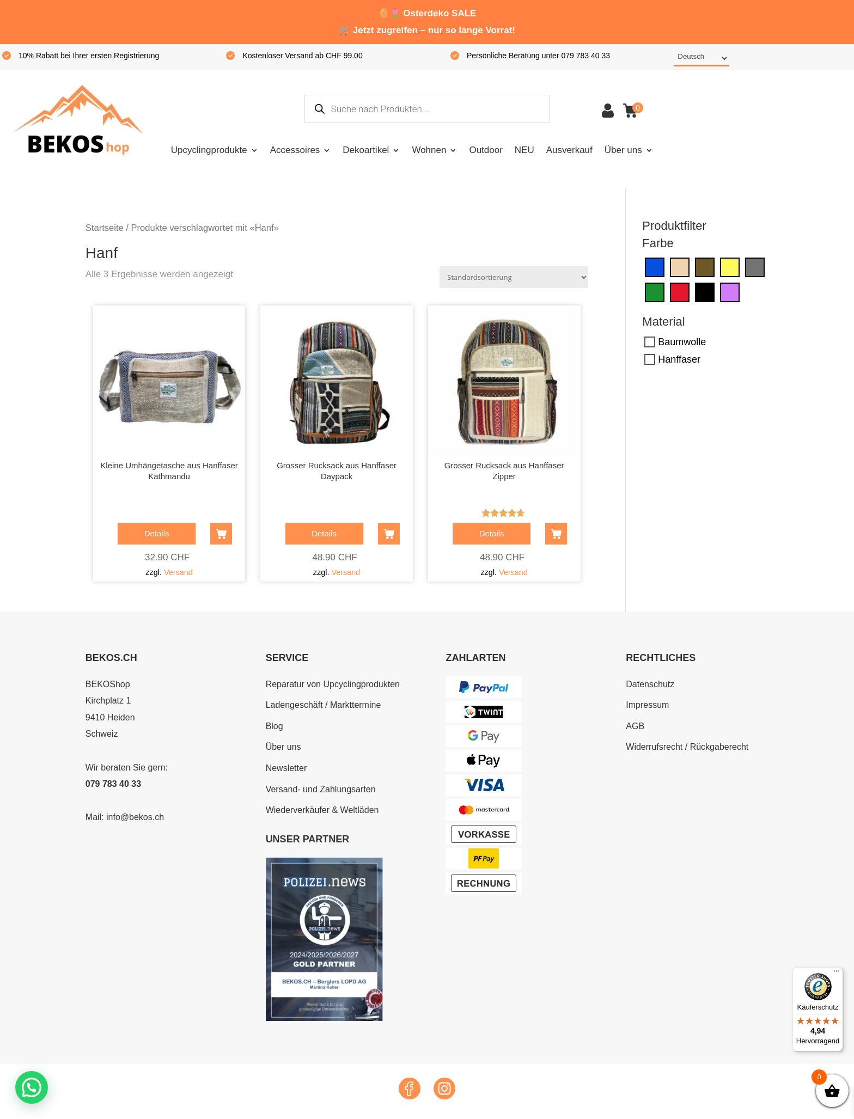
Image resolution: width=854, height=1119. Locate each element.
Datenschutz (650, 684)
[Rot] (679, 291)
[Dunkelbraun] (704, 266)
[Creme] (679, 266)
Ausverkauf (569, 150)
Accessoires (295, 150)
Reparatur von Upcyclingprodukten (333, 684)
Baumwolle (682, 342)
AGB (635, 726)
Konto (608, 110)
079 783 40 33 (113, 783)
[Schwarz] (704, 291)
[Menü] (836, 973)
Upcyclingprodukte (209, 150)
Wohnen (429, 150)
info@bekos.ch (135, 817)
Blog (274, 726)
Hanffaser (679, 359)
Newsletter (286, 768)
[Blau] (654, 266)
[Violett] (729, 291)
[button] (34, 1086)
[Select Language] (701, 58)
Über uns (623, 150)
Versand (178, 572)
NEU (524, 150)
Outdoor (485, 150)
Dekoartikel (366, 150)
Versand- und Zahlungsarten (321, 789)
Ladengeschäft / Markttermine (323, 705)
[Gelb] (729, 266)
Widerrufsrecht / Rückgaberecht (687, 746)
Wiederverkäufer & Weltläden (322, 810)
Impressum (647, 705)
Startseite (105, 228)
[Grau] (754, 266)
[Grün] (654, 291)
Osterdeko (426, 13)
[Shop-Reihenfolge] (514, 277)
